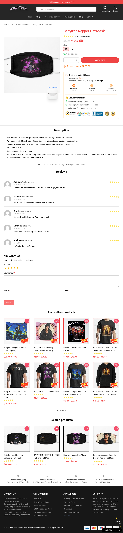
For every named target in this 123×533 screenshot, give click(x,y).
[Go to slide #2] (38, 106)
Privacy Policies (40, 505)
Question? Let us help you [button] (112, 530)
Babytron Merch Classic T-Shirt (47, 391)
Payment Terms (69, 502)
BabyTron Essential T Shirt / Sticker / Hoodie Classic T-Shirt (16, 394)
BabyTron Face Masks (42, 24)
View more (61, 410)
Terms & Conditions (41, 502)
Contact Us (68, 509)
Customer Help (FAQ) (71, 512)
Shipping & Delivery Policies (74, 499)
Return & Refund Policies (73, 505)
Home (6, 24)
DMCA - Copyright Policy (43, 509)
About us (37, 499)
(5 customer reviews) (82, 36)
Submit (9, 303)
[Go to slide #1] (25, 106)
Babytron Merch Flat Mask (74, 455)
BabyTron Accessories (21, 24)
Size (65, 45)
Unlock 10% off (118, 522)
